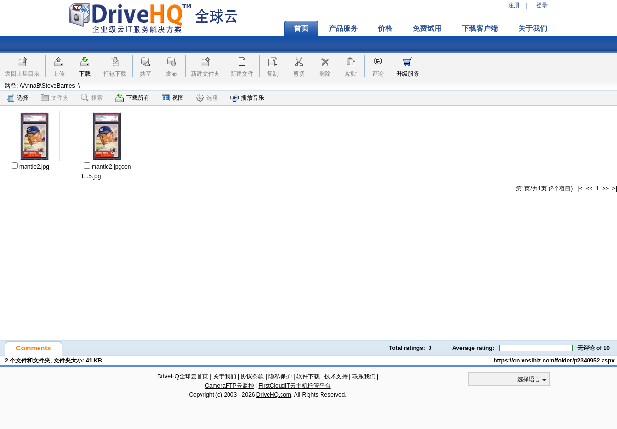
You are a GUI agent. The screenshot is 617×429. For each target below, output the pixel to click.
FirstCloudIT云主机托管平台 (294, 385)
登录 (542, 5)
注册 (514, 5)
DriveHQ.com (273, 394)
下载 (85, 73)
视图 (173, 97)
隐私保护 (280, 376)
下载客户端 (480, 28)
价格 (385, 28)
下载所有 (132, 98)
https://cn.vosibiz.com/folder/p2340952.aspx (554, 360)
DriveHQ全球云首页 (182, 376)
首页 (301, 28)
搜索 (92, 98)
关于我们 (532, 28)
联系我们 (364, 376)
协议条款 (252, 376)
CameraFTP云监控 (229, 385)
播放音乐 (247, 98)
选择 (17, 98)
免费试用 (427, 28)
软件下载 (308, 376)
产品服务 (343, 28)
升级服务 (407, 73)
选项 (207, 98)
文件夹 (54, 97)
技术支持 (336, 376)
